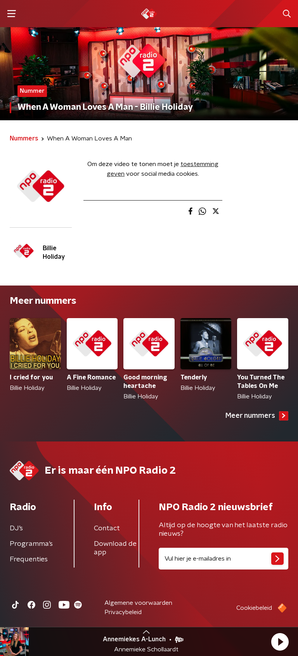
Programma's (31, 543)
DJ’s (16, 528)
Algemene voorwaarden (138, 603)
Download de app (115, 548)
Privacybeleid (123, 612)
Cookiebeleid (254, 608)
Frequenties (29, 559)
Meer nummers (256, 416)
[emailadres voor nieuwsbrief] (223, 558)
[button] (279, 641)
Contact (107, 528)
